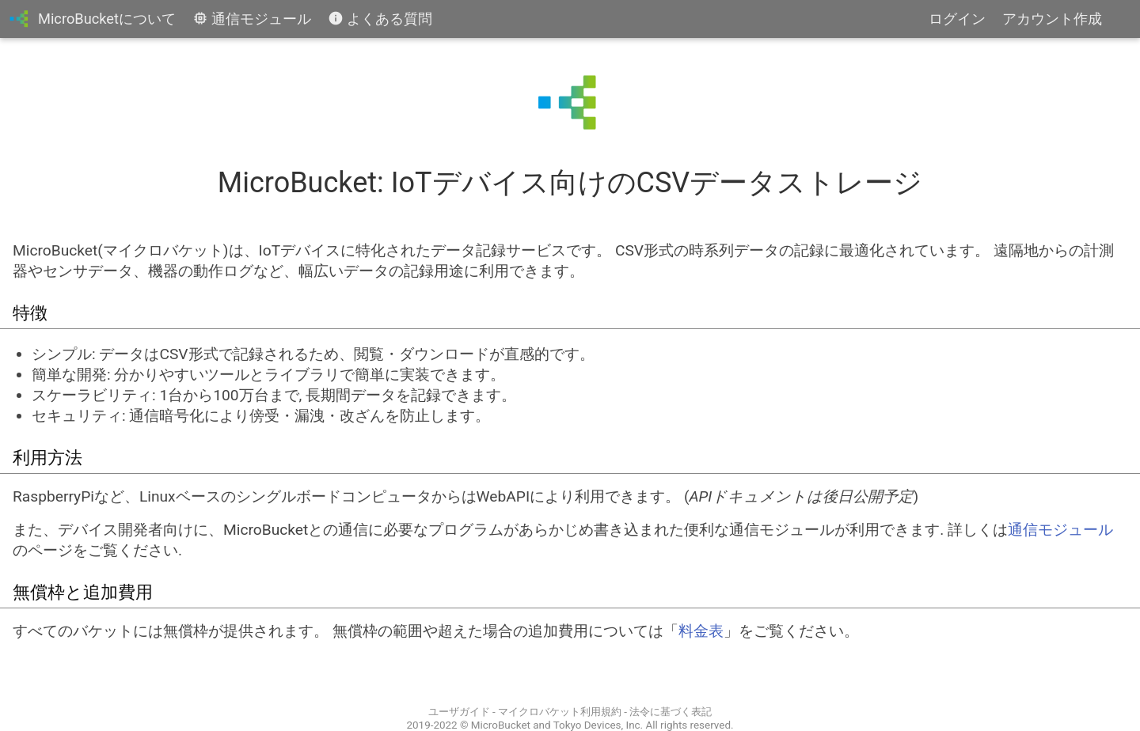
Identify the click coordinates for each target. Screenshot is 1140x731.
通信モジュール (252, 18)
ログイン (957, 18)
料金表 (701, 631)
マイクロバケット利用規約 (559, 712)
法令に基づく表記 (670, 712)
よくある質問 (380, 18)
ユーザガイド (459, 712)
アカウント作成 (1052, 18)
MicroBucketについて (107, 18)
